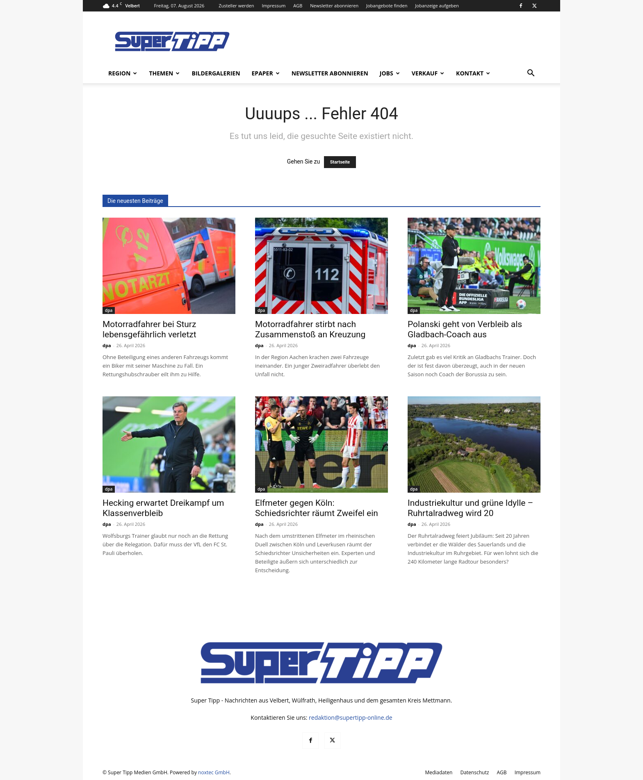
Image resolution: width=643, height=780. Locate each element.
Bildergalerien (216, 73)
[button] (530, 74)
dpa (108, 310)
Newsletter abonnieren (334, 5)
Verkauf (428, 73)
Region (122, 73)
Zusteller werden (236, 5)
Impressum (273, 5)
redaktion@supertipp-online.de (350, 717)
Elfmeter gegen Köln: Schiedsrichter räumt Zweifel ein (316, 508)
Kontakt (473, 73)
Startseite (340, 162)
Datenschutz (474, 772)
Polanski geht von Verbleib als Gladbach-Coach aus (465, 329)
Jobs (390, 73)
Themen (164, 73)
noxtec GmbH (214, 772)
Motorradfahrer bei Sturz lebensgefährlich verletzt (149, 329)
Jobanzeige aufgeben (437, 5)
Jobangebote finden (387, 5)
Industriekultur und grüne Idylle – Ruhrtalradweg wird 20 (470, 508)
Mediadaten (438, 772)
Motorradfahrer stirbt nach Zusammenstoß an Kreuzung (310, 329)
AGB (297, 5)
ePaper (266, 73)
